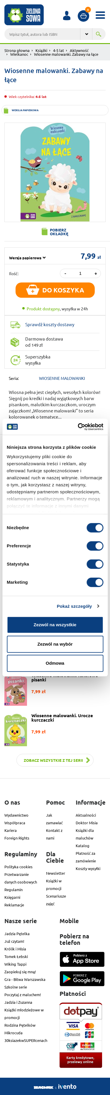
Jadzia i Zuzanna (18, 1002)
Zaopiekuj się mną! (20, 971)
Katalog (82, 845)
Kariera (10, 830)
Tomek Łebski (16, 956)
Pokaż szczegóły (74, 606)
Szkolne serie (15, 986)
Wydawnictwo (16, 815)
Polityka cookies (18, 866)
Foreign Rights (16, 837)
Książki (41, 50)
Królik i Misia (15, 948)
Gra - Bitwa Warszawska (24, 979)
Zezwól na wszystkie (55, 624)
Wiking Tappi (15, 964)
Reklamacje (14, 904)
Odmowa (55, 663)
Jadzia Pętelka (17, 933)
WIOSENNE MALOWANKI (62, 378)
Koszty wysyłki (88, 868)
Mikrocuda (13, 1032)
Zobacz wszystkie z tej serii (53, 760)
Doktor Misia (87, 822)
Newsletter (55, 873)
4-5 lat (58, 50)
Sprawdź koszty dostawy (49, 324)
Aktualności (86, 815)
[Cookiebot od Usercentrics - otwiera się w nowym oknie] (78, 427)
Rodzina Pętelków (19, 1025)
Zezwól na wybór (54, 644)
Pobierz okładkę (59, 232)
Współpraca (14, 822)
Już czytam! (14, 941)
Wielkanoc (19, 54)
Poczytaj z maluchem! (22, 994)
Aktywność (79, 50)
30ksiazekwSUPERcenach (25, 1040)
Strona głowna (17, 50)
